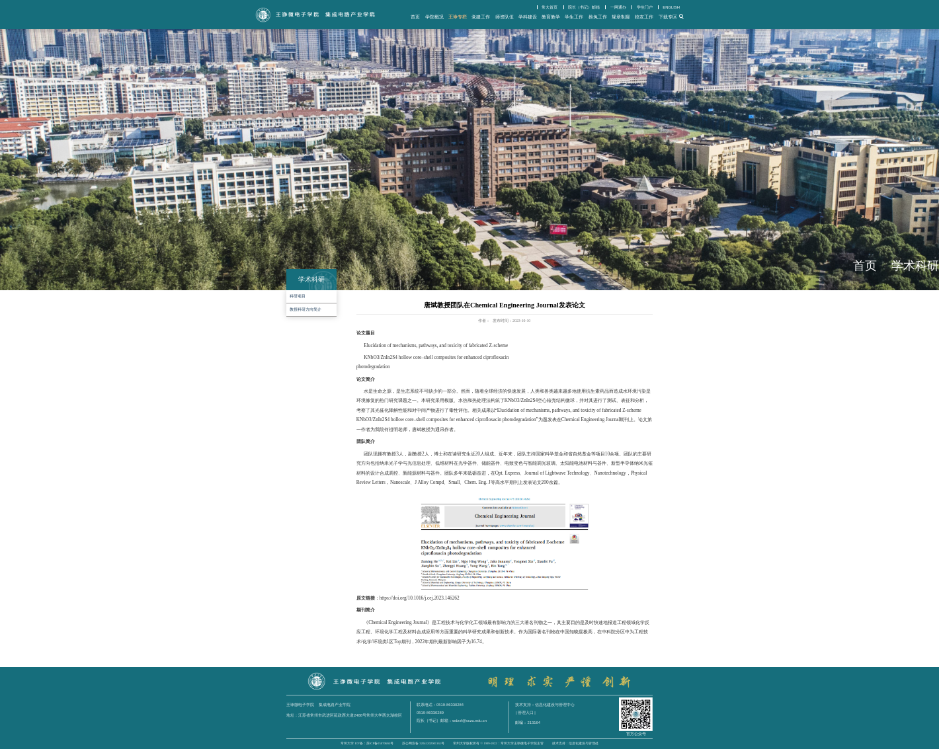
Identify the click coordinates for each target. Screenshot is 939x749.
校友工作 (644, 17)
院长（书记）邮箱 (584, 7)
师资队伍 (504, 17)
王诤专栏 (457, 17)
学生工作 (574, 17)
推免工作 (598, 17)
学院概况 (434, 17)
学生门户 (645, 7)
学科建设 (527, 17)
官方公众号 (636, 734)
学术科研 (915, 265)
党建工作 (480, 17)
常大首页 (549, 7)
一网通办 (618, 7)
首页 (415, 17)
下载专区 (668, 17)
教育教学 (551, 17)
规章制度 (621, 17)
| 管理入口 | (525, 713)
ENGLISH (671, 7)
